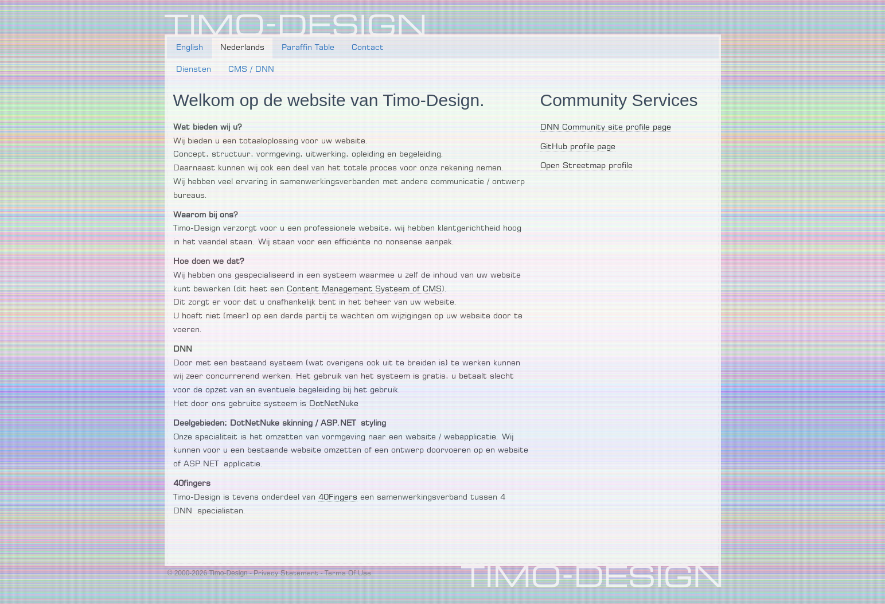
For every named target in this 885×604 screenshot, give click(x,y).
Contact (368, 48)
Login (708, 21)
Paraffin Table (308, 48)
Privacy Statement (286, 573)
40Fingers (337, 497)
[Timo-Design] (295, 25)
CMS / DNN (251, 69)
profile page (647, 127)
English (189, 48)
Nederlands (242, 48)
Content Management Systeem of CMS (364, 289)
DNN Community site (581, 127)
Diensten (193, 69)
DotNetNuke (333, 404)
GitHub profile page (577, 147)
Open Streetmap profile (586, 166)
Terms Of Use (348, 573)
